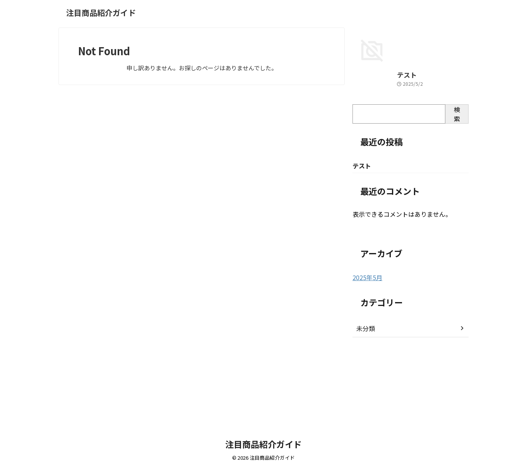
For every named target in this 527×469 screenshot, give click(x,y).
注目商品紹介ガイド (101, 12)
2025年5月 (365, 354)
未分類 (364, 404)
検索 (457, 190)
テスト (360, 151)
